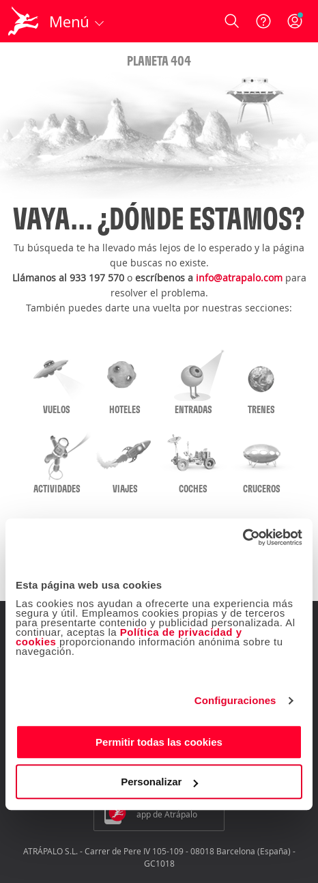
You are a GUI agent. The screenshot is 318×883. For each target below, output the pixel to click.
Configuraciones (235, 700)
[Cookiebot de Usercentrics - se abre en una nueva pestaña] (242, 537)
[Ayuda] (263, 21)
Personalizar (159, 781)
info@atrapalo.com (239, 277)
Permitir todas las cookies (159, 742)
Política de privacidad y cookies (129, 636)
